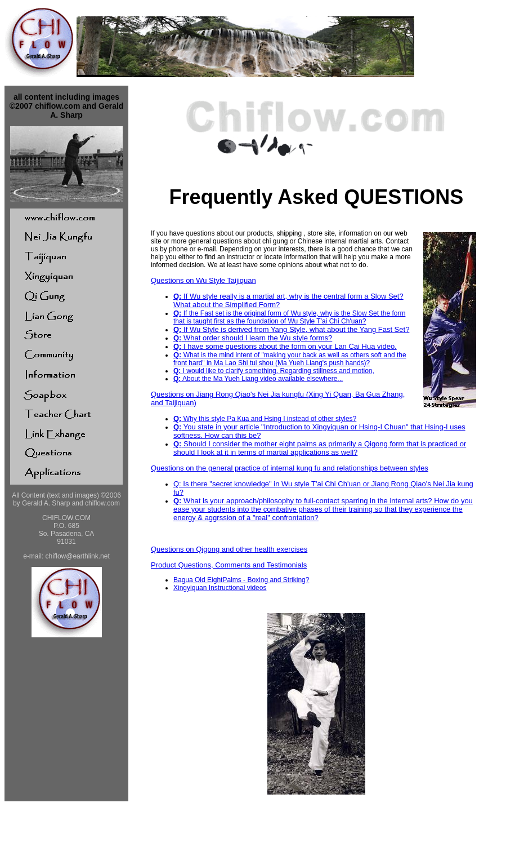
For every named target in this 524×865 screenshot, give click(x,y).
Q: (177, 296)
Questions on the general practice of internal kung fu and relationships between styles (289, 468)
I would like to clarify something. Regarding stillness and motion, (273, 371)
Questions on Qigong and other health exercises (229, 549)
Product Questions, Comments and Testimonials (229, 565)
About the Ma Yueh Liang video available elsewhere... (258, 379)
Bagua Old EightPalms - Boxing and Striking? (241, 580)
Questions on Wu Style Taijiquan (203, 280)
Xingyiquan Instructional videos (219, 588)
